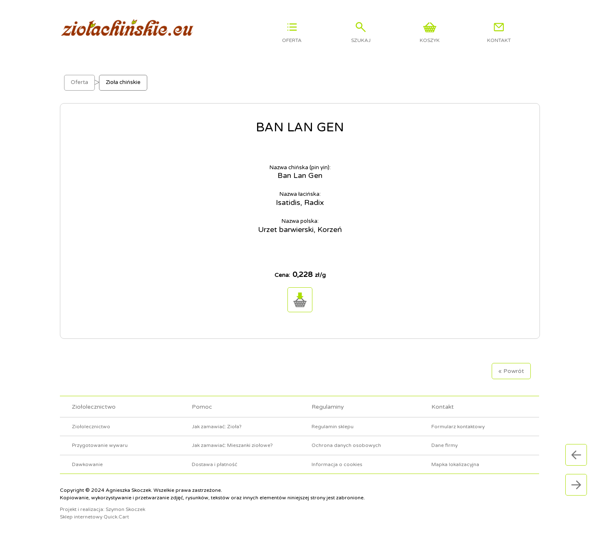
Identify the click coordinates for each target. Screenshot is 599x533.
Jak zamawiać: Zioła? (217, 426)
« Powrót (511, 371)
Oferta (79, 82)
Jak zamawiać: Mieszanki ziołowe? (232, 445)
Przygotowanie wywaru (100, 445)
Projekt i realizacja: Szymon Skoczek (102, 509)
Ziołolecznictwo (94, 406)
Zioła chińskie (123, 82)
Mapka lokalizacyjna (455, 464)
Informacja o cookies (337, 464)
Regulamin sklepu (333, 426)
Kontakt (442, 406)
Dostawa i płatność (214, 464)
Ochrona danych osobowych (346, 445)
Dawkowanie (87, 464)
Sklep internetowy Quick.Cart (94, 517)
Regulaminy (328, 406)
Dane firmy (444, 445)
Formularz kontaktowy (458, 426)
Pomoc (202, 406)
